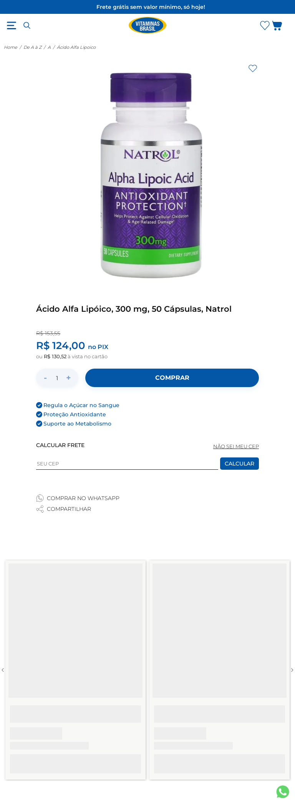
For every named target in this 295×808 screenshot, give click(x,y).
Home (10, 47)
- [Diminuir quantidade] (45, 377)
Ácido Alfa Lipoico (76, 47)
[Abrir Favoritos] (265, 25)
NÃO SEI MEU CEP (236, 446)
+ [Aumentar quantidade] (68, 377)
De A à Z (32, 47)
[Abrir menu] (11, 25)
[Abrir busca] (27, 25)
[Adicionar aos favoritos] (253, 68)
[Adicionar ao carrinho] (172, 378)
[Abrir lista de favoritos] (264, 25)
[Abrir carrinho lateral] (281, 27)
